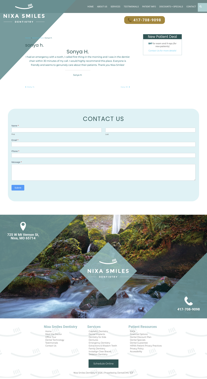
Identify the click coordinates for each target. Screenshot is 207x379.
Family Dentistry (97, 349)
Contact (191, 6)
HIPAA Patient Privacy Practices (144, 346)
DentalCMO (124, 374)
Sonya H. (37, 44)
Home (90, 6)
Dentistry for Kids (98, 337)
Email (15, 140)
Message (17, 162)
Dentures (94, 340)
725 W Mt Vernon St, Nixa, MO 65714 (22, 236)
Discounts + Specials (171, 6)
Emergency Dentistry (100, 343)
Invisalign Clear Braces (100, 352)
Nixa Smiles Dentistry (63, 326)
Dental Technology (57, 340)
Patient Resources (141, 326)
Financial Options (138, 334)
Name (15, 125)
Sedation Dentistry (99, 355)
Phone (15, 151)
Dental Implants (97, 334)
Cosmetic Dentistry (99, 331)
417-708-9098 (144, 20)
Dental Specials (137, 340)
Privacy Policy (136, 349)
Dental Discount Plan (139, 337)
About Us (102, 6)
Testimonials (130, 6)
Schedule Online (103, 364)
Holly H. (29, 87)
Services (115, 6)
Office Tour (53, 337)
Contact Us (53, 346)
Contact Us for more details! (162, 50)
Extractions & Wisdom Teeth (103, 346)
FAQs (132, 331)
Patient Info (149, 6)
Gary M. (125, 87)
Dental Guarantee (138, 343)
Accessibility (135, 352)
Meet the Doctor (56, 334)
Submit (18, 187)
